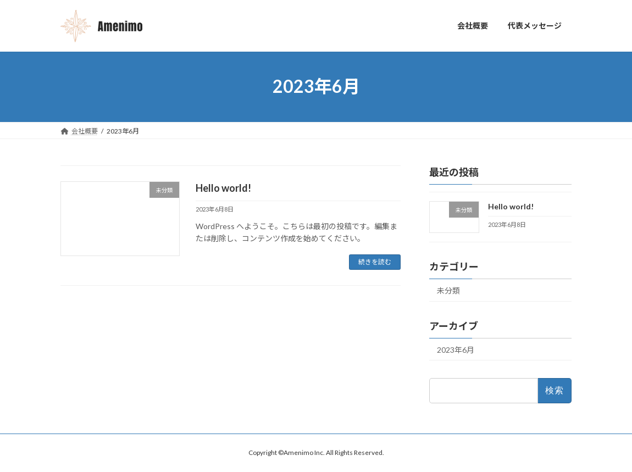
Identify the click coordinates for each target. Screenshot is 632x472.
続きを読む (374, 262)
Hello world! (223, 188)
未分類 (448, 290)
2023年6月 (455, 349)
